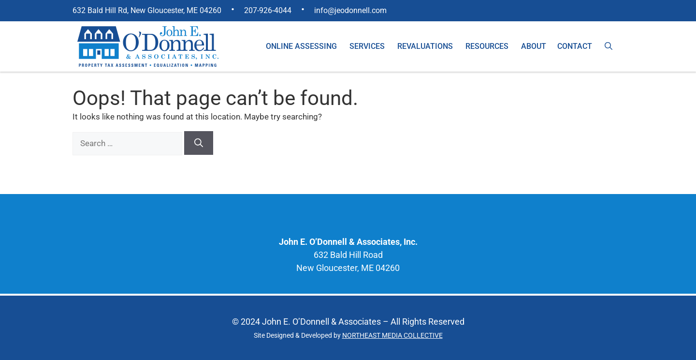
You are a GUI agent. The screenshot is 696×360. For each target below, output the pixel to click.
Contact (574, 46)
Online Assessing (301, 46)
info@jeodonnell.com (350, 10)
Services (367, 46)
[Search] (198, 143)
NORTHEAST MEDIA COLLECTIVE (392, 335)
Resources (486, 46)
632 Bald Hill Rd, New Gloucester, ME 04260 (146, 10)
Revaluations (425, 46)
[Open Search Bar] (608, 46)
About (533, 46)
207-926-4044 (267, 10)
